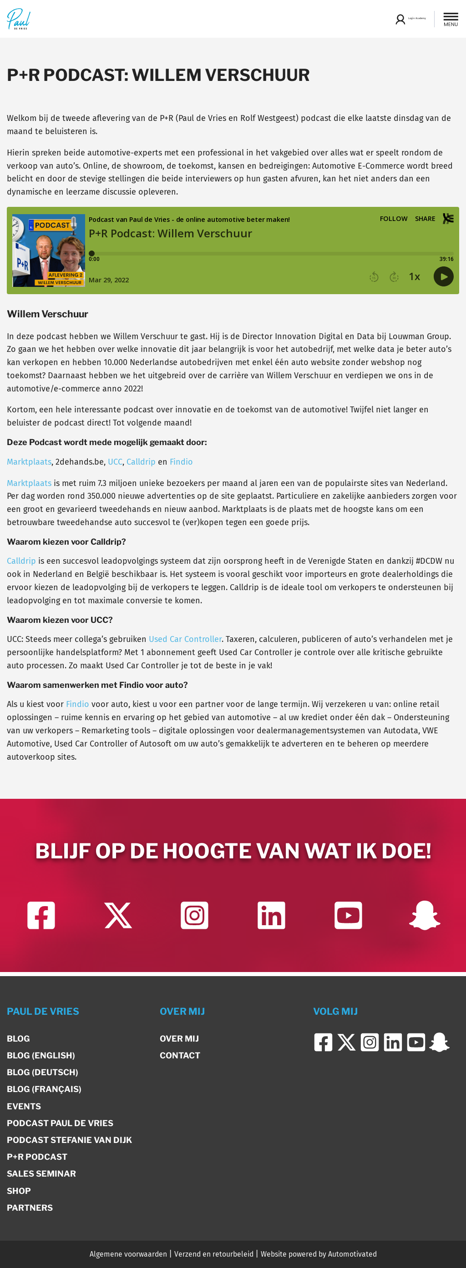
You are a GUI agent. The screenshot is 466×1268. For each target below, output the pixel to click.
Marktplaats (29, 462)
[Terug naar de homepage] (18, 19)
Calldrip (141, 462)
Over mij (179, 1038)
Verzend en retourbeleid (213, 1254)
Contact (180, 1055)
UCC (115, 462)
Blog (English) (41, 1055)
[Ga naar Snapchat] (425, 923)
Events (24, 1106)
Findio (181, 462)
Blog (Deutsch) (42, 1072)
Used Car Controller (185, 639)
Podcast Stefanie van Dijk (69, 1140)
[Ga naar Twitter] (118, 923)
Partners (30, 1208)
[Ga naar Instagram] (195, 923)
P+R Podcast (37, 1157)
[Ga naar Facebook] (41, 923)
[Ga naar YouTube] (348, 923)
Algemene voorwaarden (128, 1254)
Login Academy (397, 19)
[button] (451, 19)
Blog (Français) (44, 1089)
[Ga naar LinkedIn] (271, 923)
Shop (19, 1191)
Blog (18, 1038)
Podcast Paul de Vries (60, 1123)
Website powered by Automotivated (319, 1254)
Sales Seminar (41, 1173)
